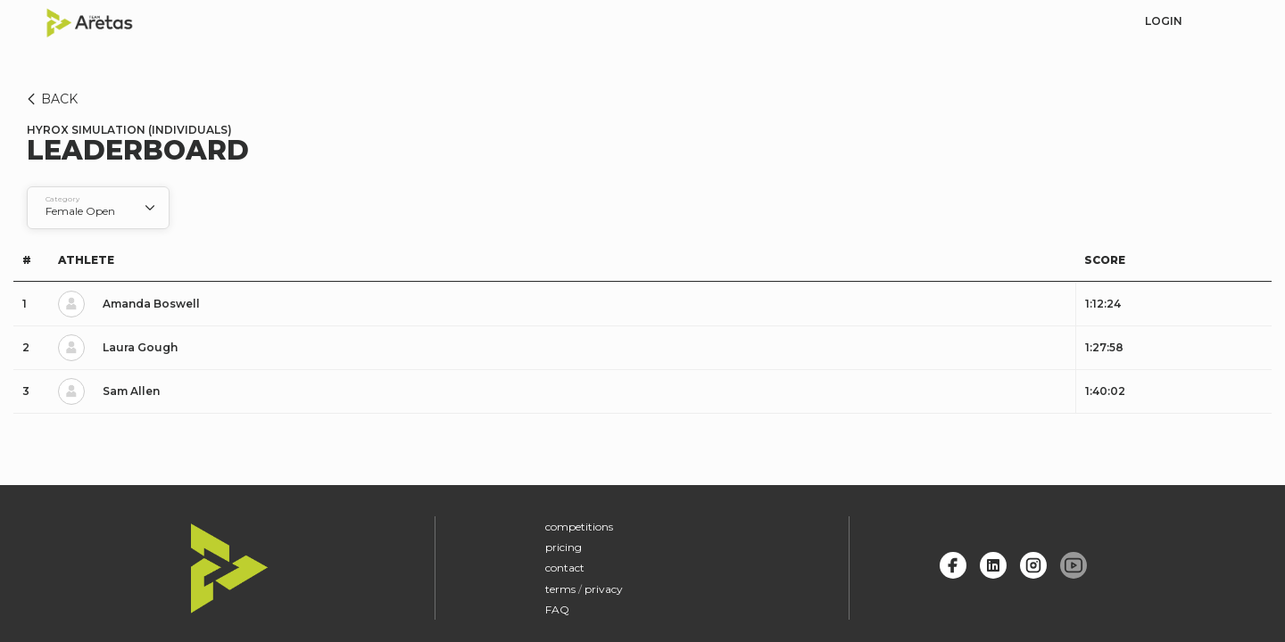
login (1163, 21)
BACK (49, 99)
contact (564, 567)
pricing (563, 547)
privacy (603, 589)
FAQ (557, 609)
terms (560, 589)
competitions (579, 526)
